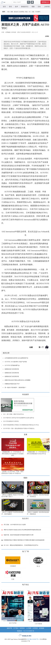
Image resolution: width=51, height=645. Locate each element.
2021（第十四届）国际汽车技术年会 (13, 414)
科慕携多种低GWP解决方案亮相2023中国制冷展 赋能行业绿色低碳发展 (24, 540)
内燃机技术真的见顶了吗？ (12, 384)
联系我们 (22, 628)
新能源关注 (24, 6)
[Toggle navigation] (4, 2)
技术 (16, 6)
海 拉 (38, 566)
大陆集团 (13, 566)
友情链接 (41, 628)
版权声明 (9, 628)
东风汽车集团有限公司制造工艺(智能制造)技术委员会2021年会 (21, 425)
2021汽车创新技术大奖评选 (11, 421)
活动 (39, 6)
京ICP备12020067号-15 (33, 639)
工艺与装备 (38, 623)
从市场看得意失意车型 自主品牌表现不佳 (16, 358)
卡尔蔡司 (37, 11)
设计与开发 (12, 623)
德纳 (11, 11)
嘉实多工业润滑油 (19, 11)
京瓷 (33, 11)
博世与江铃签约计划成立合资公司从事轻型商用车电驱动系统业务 (22, 529)
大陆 (8, 11)
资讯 (10, 6)
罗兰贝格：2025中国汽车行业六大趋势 (15, 524)
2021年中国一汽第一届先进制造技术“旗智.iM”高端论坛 (18, 428)
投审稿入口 (45, 2)
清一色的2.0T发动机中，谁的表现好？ (15, 387)
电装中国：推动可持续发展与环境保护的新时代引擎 (18, 535)
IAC (30, 11)
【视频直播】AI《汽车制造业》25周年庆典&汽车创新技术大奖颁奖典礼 (13, 453)
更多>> (3, 434)
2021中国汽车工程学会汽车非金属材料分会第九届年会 (18, 417)
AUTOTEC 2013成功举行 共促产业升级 (16, 361)
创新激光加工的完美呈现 (12, 369)
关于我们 (16, 628)
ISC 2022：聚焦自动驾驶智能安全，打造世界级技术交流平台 (21, 545)
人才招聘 (28, 628)
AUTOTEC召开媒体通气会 (12, 365)
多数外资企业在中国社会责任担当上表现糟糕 (17, 380)
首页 (4, 6)
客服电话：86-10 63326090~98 (25, 631)
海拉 (26, 11)
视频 (33, 6)
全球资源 (35, 628)
